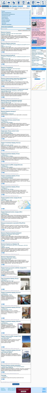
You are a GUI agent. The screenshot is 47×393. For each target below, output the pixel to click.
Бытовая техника (5, 21)
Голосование (38, 69)
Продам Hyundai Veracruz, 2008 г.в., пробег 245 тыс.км (38, 29)
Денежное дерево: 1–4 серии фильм (39, 65)
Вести (33, 61)
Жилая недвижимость (6, 12)
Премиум (15, 6)
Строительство (5, 17)
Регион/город (4, 26)
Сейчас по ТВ (39, 48)
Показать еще (16, 384)
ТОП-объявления (38, 17)
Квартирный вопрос (35, 56)
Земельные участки (6, 15)
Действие (10, 26)
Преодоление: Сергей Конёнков (38, 64)
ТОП (10, 6)
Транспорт (4, 23)
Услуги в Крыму (5, 18)
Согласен (24, 391)
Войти (28, 6)
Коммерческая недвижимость (8, 14)
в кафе (35, 74)
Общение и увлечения (6, 24)
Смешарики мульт (35, 63)
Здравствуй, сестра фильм (37, 51)
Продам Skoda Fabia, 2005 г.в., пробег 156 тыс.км (38, 20)
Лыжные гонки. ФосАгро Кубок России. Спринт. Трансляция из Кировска (38, 54)
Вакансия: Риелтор (35, 37)
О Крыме (20, 6)
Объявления (5, 6)
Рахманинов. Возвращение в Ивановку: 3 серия (37, 60)
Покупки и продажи (6, 20)
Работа (3, 11)
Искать (28, 28)
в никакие (35, 77)
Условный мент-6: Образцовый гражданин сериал (37, 58)
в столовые (36, 75)
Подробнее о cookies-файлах (24, 389)
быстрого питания (37, 76)
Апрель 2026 (38, 6)
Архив (44, 78)
